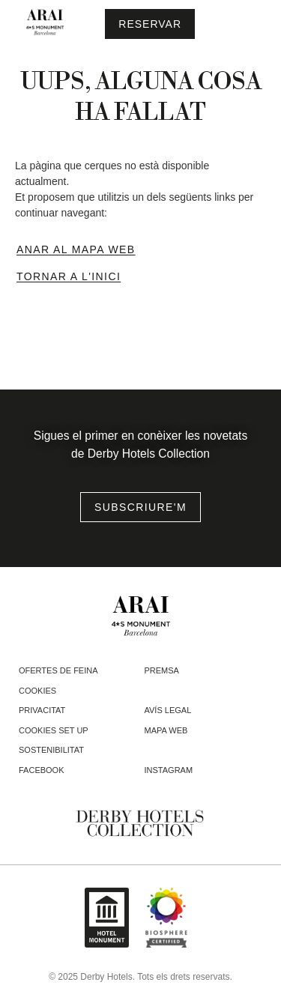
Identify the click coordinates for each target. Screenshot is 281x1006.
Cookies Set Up (53, 730)
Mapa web (166, 730)
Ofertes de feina (58, 670)
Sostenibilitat (51, 749)
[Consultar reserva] (150, 24)
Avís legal (168, 710)
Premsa (162, 670)
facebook (41, 770)
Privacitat (42, 710)
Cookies (37, 690)
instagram (169, 770)
